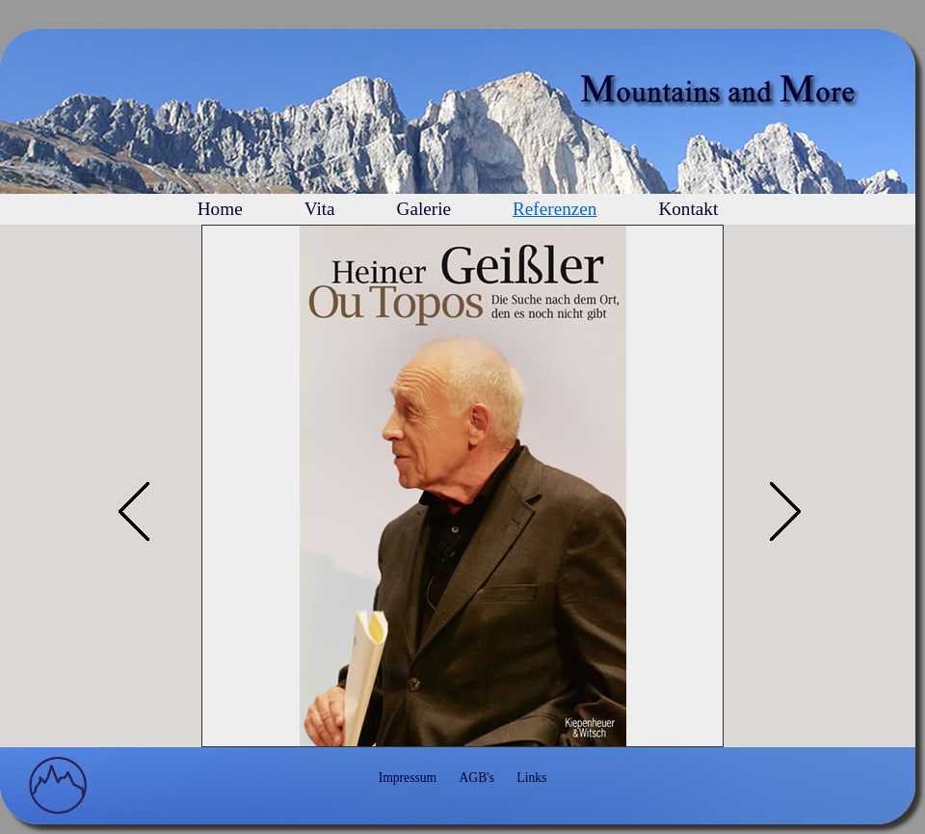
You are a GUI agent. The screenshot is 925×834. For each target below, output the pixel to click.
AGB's (477, 777)
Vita (319, 209)
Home (220, 209)
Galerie (424, 209)
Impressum (407, 777)
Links (531, 777)
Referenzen (554, 209)
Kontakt (688, 209)
